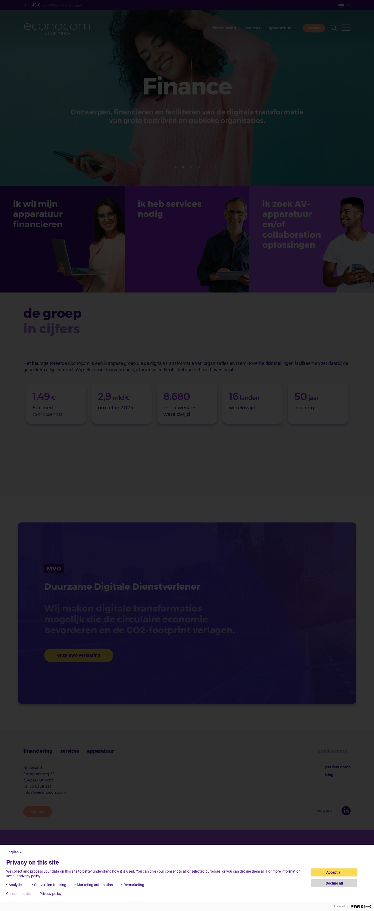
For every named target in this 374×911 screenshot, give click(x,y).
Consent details (18, 894)
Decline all (334, 883)
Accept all (334, 872)
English (14, 852)
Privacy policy (50, 894)
